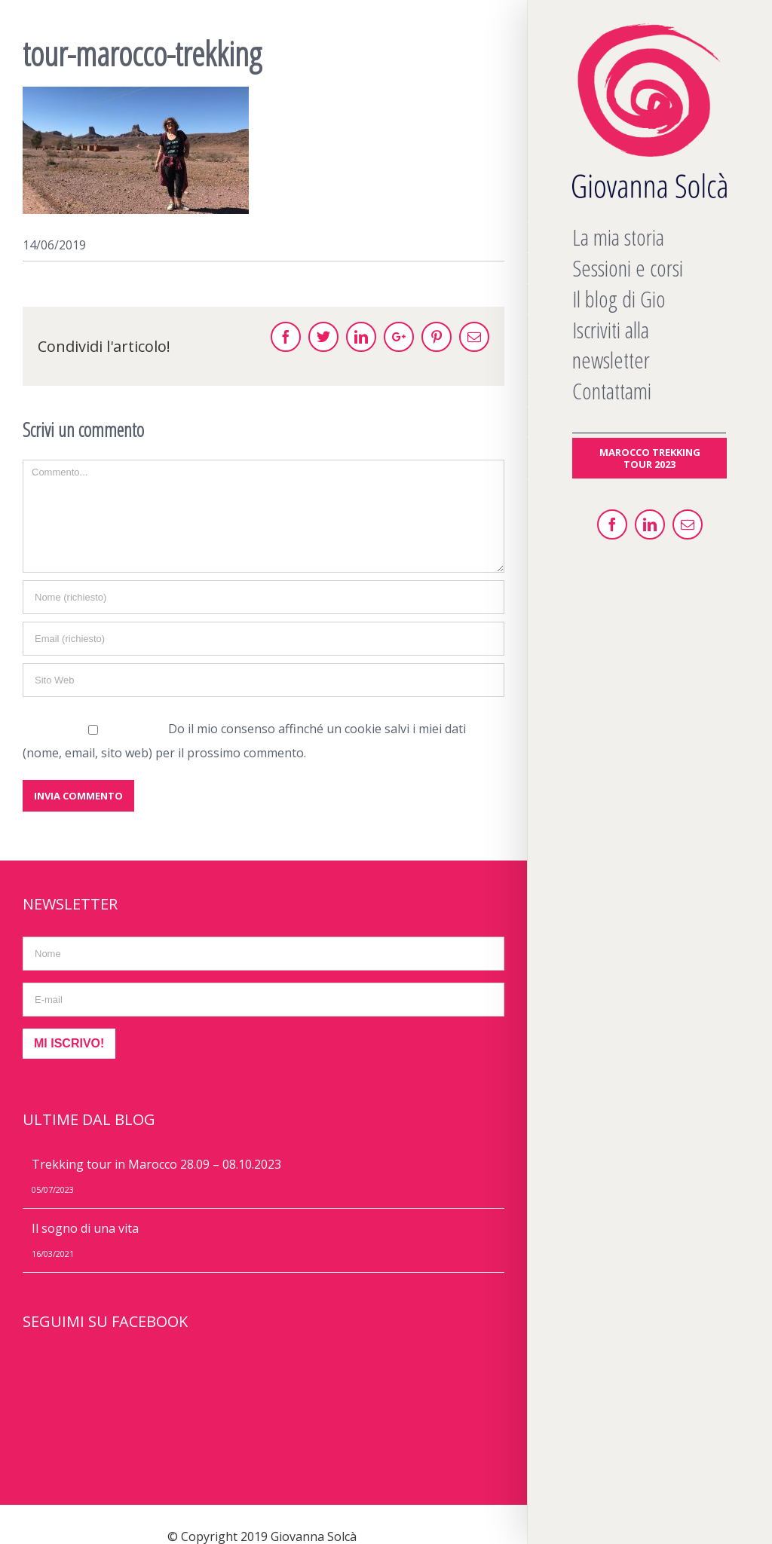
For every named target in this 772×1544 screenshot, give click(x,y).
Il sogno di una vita (85, 1228)
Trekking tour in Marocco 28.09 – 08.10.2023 (156, 1164)
